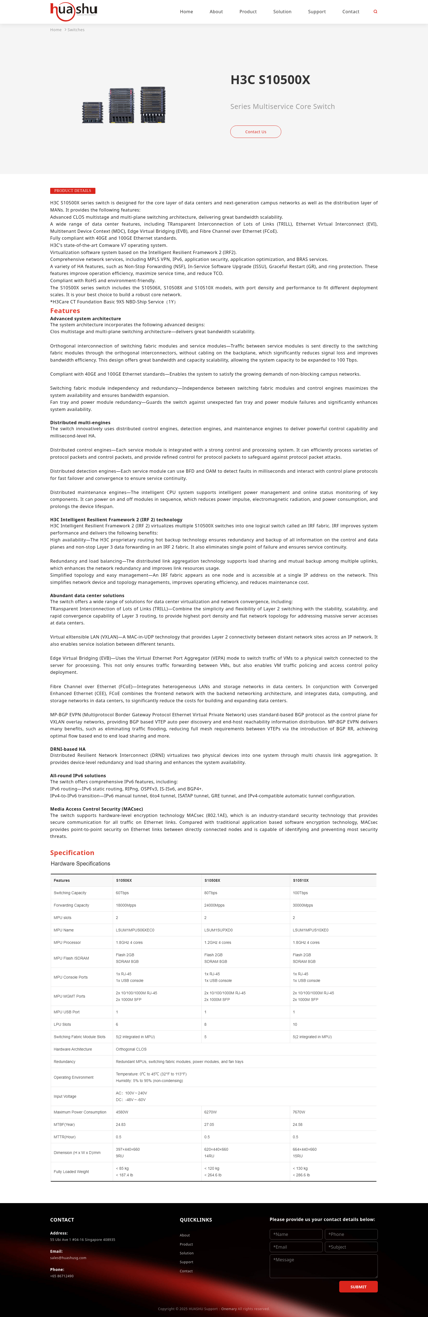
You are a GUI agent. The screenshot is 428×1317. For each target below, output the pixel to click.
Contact (186, 1271)
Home (56, 29)
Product (186, 1244)
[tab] (65, 310)
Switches (76, 29)
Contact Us (256, 131)
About (185, 1235)
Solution (187, 1253)
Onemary (229, 1309)
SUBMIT (359, 1286)
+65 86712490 (62, 1276)
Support (186, 1262)
